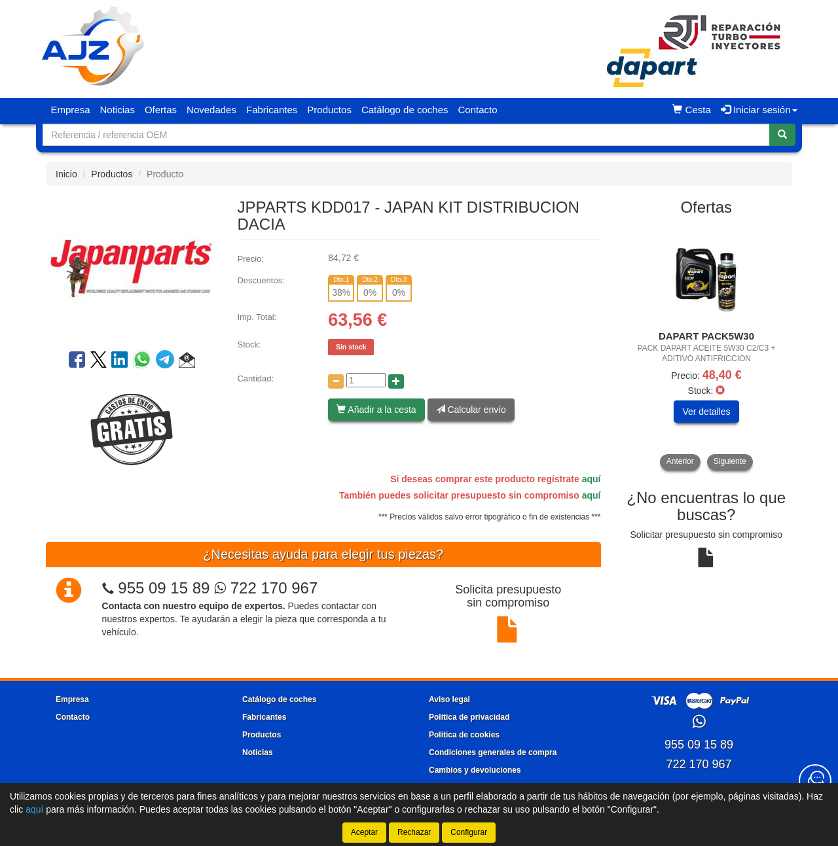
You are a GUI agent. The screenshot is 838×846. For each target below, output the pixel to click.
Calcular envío (471, 409)
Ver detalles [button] (706, 411)
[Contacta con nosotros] (815, 780)
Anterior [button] (680, 461)
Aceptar (364, 832)
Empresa (70, 109)
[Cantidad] (366, 380)
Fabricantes (271, 109)
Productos (329, 109)
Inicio (66, 174)
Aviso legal (449, 699)
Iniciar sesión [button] (759, 109)
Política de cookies (464, 734)
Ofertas (161, 109)
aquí (591, 479)
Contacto (477, 109)
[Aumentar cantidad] (396, 381)
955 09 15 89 (164, 588)
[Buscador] (406, 135)
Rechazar (414, 832)
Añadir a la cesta (376, 409)
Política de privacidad (469, 717)
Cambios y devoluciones (475, 770)
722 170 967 (266, 588)
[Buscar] (782, 135)
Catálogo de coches (404, 109)
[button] (187, 362)
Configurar (468, 832)
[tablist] (707, 347)
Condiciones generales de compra (492, 752)
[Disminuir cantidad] (336, 381)
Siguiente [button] (730, 461)
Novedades (211, 109)
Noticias (117, 109)
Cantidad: (255, 378)
